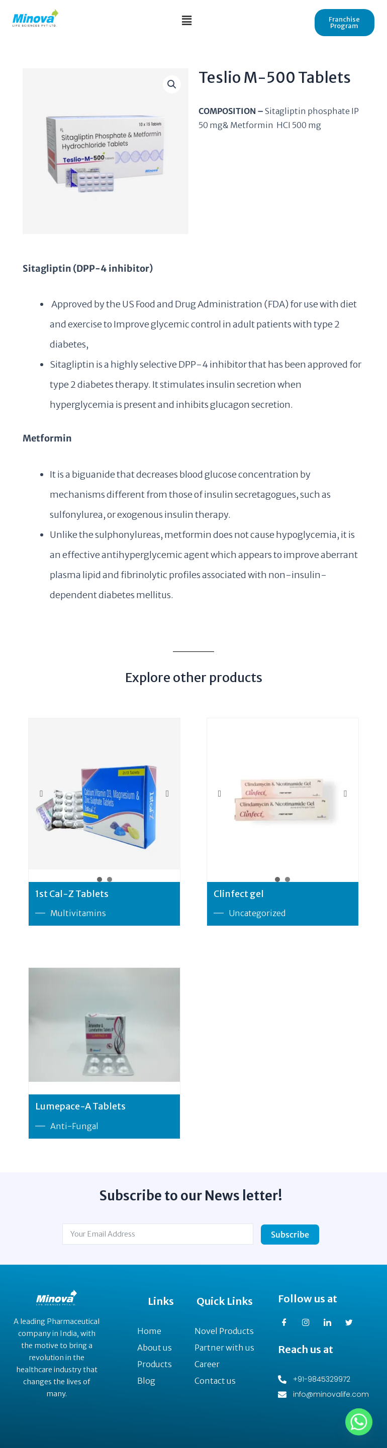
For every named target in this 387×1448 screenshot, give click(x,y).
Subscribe (290, 1235)
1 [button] (99, 879)
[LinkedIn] (331, 1322)
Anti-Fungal (74, 1126)
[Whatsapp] (358, 1421)
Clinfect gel (239, 894)
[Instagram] (309, 1322)
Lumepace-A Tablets (80, 1106)
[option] (104, 793)
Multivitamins (78, 914)
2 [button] (109, 879)
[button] (186, 20)
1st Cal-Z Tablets (72, 894)
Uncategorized (257, 914)
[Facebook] (288, 1322)
